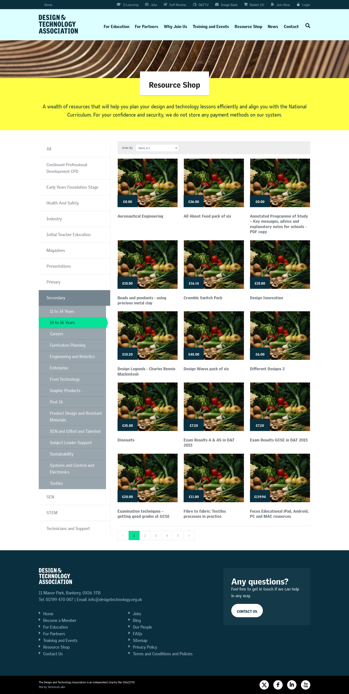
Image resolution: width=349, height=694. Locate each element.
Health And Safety (63, 203)
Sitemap (140, 640)
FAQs (137, 633)
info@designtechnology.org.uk (115, 599)
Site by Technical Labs (52, 687)
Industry (54, 218)
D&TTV (201, 5)
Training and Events (211, 25)
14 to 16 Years (62, 322)
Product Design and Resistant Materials (76, 417)
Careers (56, 333)
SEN (50, 497)
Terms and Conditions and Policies (163, 653)
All (49, 149)
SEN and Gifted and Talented (75, 431)
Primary (53, 282)
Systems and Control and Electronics (72, 469)
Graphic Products (65, 390)
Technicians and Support (68, 528)
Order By (127, 148)
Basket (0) (254, 5)
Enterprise (59, 367)
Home (45, 5)
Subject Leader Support (71, 442)
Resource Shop (248, 25)
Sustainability (61, 454)
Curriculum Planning (67, 345)
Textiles (56, 483)
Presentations (59, 266)
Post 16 (56, 402)
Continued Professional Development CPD (67, 168)
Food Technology (65, 379)
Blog (137, 620)
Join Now (280, 5)
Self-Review (175, 5)
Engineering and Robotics (72, 356)
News (273, 25)
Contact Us (53, 653)
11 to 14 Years (62, 311)
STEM (52, 512)
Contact (291, 25)
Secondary (56, 297)
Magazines (56, 250)
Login (303, 5)
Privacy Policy (145, 647)
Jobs (151, 5)
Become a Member (59, 620)
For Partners (146, 25)
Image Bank (226, 5)
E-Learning (127, 5)
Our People (142, 627)
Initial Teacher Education (69, 234)
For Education (116, 25)
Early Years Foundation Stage (72, 187)
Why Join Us (175, 25)
